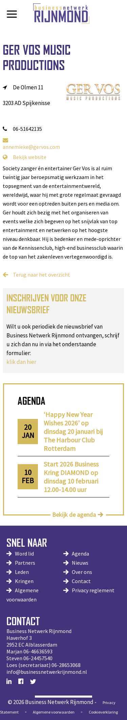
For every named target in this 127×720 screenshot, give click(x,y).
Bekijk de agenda (74, 515)
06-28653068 (66, 665)
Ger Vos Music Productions (37, 57)
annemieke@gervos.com (31, 143)
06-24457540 (37, 658)
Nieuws (80, 562)
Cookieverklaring (103, 712)
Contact (81, 581)
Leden (22, 571)
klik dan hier (21, 362)
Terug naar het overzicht (41, 274)
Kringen (24, 581)
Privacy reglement (93, 590)
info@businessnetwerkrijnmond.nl (46, 671)
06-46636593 (37, 651)
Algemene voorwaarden (54, 712)
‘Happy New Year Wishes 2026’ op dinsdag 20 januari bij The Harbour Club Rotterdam (73, 431)
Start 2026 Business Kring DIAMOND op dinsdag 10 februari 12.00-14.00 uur (71, 477)
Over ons (82, 571)
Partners (25, 562)
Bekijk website (24, 157)
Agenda (80, 553)
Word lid (24, 553)
